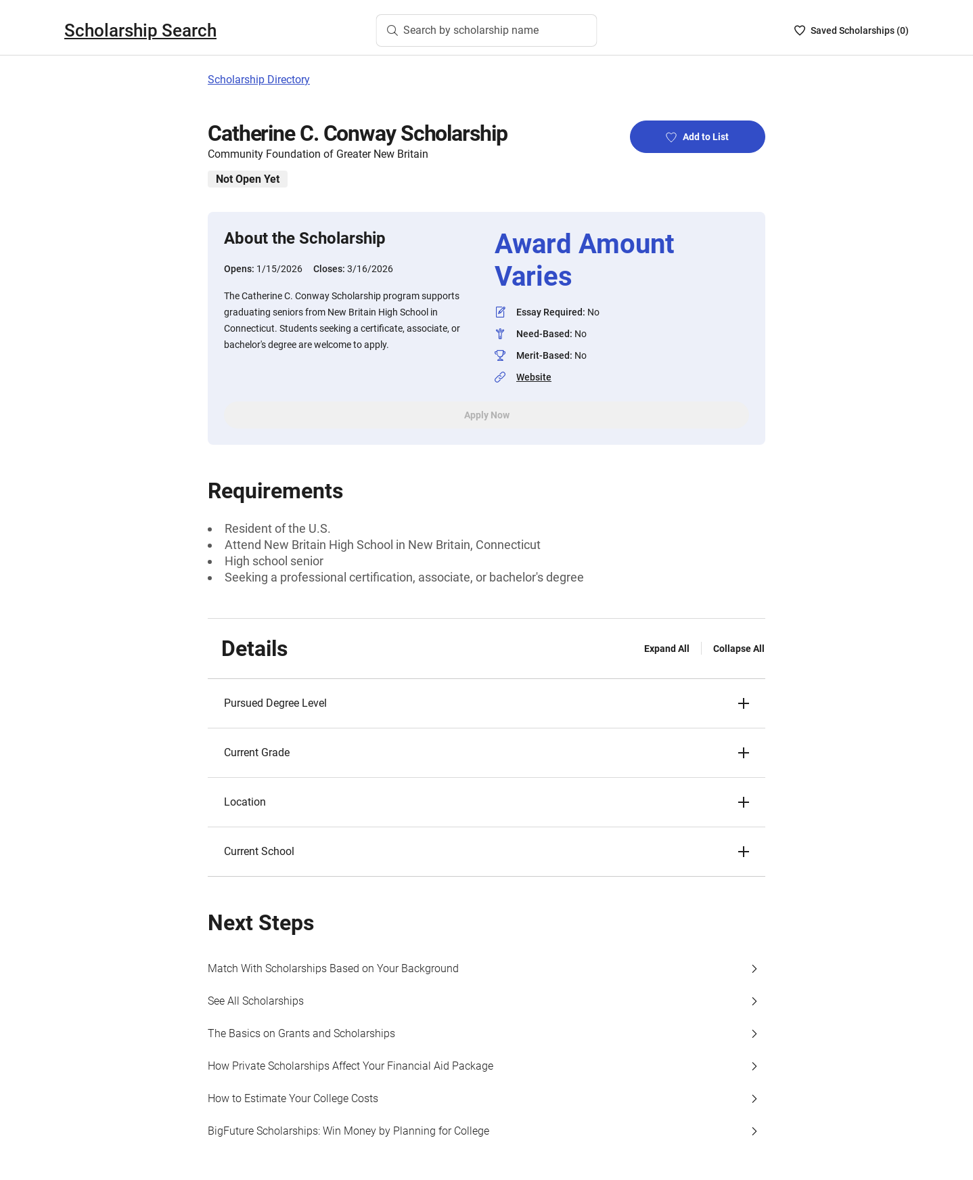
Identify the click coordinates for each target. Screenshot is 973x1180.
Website (533, 377)
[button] (486, 703)
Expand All (666, 648)
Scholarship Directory (259, 79)
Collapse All (739, 648)
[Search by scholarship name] (486, 30)
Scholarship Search (140, 30)
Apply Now (487, 415)
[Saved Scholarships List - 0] (851, 30)
